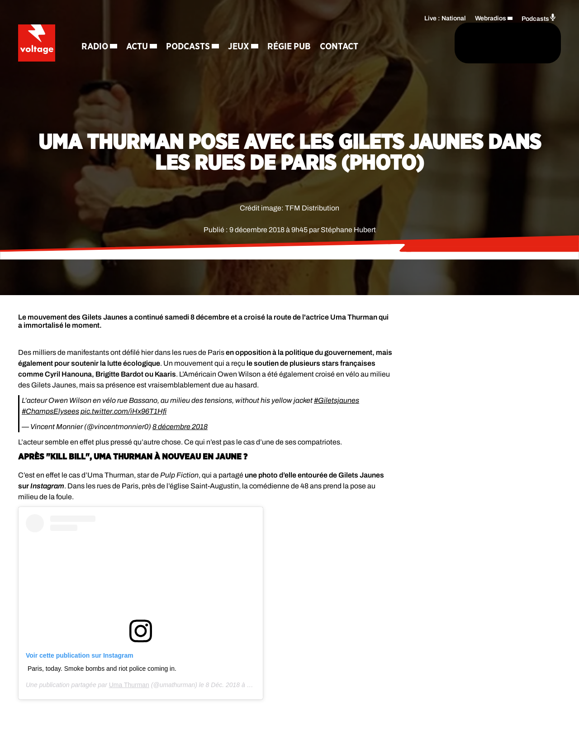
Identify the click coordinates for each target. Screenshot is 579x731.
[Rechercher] (365, 43)
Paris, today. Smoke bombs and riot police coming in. (102, 668)
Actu (145, 31)
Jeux (246, 31)
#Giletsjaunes (336, 400)
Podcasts (196, 31)
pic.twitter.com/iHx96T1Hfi (123, 411)
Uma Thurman (129, 684)
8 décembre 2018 (180, 426)
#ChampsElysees (50, 411)
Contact (109, 63)
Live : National (445, 16)
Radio (103, 31)
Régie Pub (297, 31)
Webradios (490, 16)
